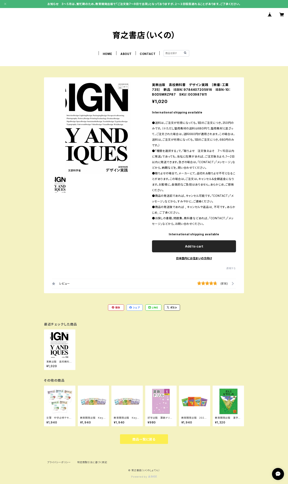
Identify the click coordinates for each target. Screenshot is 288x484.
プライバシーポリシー (59, 462)
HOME (107, 54)
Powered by (144, 476)
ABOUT (126, 54)
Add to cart (194, 246)
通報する (231, 268)
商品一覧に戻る (144, 439)
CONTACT (148, 54)
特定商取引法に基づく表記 (92, 462)
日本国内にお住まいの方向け (194, 258)
